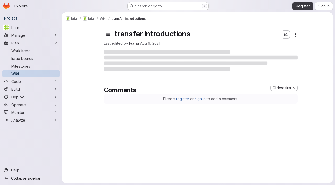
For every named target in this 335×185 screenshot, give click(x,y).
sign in (200, 99)
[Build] (31, 89)
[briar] (31, 27)
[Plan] (31, 43)
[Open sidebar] (108, 34)
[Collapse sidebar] (31, 178)
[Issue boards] (31, 58)
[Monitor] (31, 112)
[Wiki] (31, 73)
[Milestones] (31, 66)
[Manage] (31, 35)
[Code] (31, 81)
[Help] (31, 170)
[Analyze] (31, 120)
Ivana (134, 43)
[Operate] (31, 104)
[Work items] (31, 50)
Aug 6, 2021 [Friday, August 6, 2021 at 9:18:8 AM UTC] (150, 43)
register (182, 99)
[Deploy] (31, 96)
